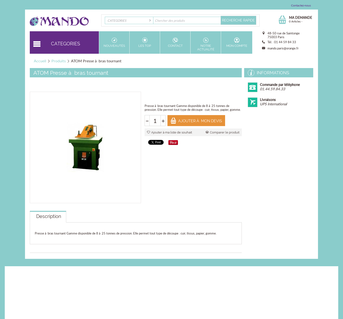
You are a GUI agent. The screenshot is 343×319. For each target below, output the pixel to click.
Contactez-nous (301, 5)
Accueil (40, 60)
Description (48, 216)
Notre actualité (205, 44)
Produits (58, 60)
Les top (144, 42)
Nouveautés (114, 42)
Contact (175, 42)
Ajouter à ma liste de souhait (169, 132)
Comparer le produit (222, 132)
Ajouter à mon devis (196, 121)
